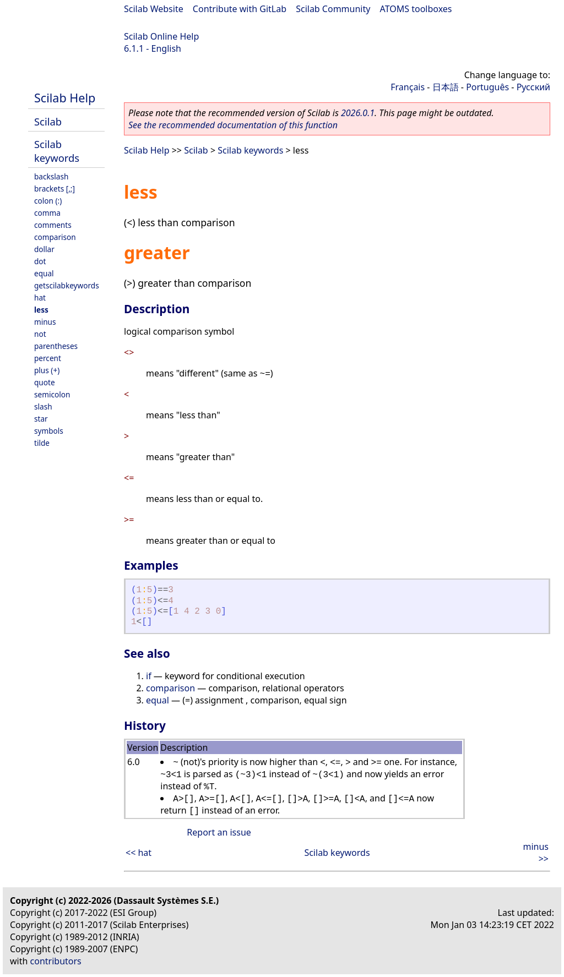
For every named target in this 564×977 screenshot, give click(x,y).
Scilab (48, 121)
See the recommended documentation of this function (233, 125)
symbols (48, 430)
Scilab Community (333, 9)
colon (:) (48, 200)
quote (44, 382)
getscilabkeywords (66, 285)
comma (47, 213)
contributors (56, 961)
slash (43, 406)
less (41, 309)
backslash (51, 176)
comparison (55, 237)
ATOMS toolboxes (416, 9)
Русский (533, 87)
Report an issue (219, 832)
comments (53, 225)
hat (40, 297)
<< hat (138, 853)
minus (45, 321)
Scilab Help (64, 98)
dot (40, 261)
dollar (44, 249)
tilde (42, 443)
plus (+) (46, 370)
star (41, 418)
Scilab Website (153, 9)
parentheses (56, 346)
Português (487, 87)
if (148, 676)
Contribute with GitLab (239, 9)
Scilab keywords (56, 151)
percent (47, 358)
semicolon (52, 394)
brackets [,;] (54, 188)
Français (408, 87)
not (40, 334)
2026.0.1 (358, 113)
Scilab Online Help (161, 36)
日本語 (445, 87)
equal (44, 273)
